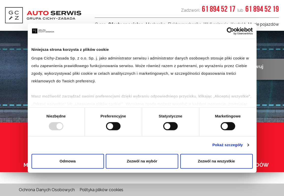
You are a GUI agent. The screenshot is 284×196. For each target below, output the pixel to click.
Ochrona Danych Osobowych (47, 189)
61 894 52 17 (218, 8)
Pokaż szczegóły (227, 145)
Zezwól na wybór (142, 161)
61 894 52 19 (262, 8)
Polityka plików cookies (101, 189)
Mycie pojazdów (263, 24)
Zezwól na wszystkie (216, 161)
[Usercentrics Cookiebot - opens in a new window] (230, 31)
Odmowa (67, 161)
